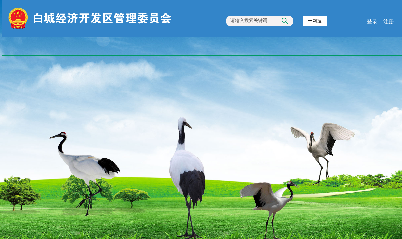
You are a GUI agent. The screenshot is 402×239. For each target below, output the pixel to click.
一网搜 (315, 20)
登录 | (374, 21)
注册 (388, 21)
